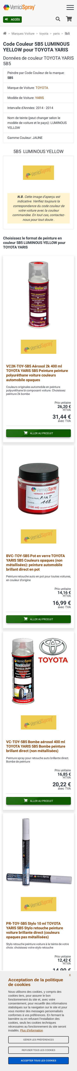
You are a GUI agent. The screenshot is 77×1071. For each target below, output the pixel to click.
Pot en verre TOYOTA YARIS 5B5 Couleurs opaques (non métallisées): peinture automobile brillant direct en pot (35, 562)
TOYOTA (42, 88)
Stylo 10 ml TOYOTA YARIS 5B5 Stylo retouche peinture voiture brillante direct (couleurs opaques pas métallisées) (34, 930)
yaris (56, 33)
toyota (43, 33)
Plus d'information (31, 1030)
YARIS (39, 98)
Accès (12, 19)
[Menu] (70, 8)
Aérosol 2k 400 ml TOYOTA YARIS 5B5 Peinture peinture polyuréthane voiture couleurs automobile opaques (37, 373)
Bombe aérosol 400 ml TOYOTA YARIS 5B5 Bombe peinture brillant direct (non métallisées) (35, 746)
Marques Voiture (22, 33)
